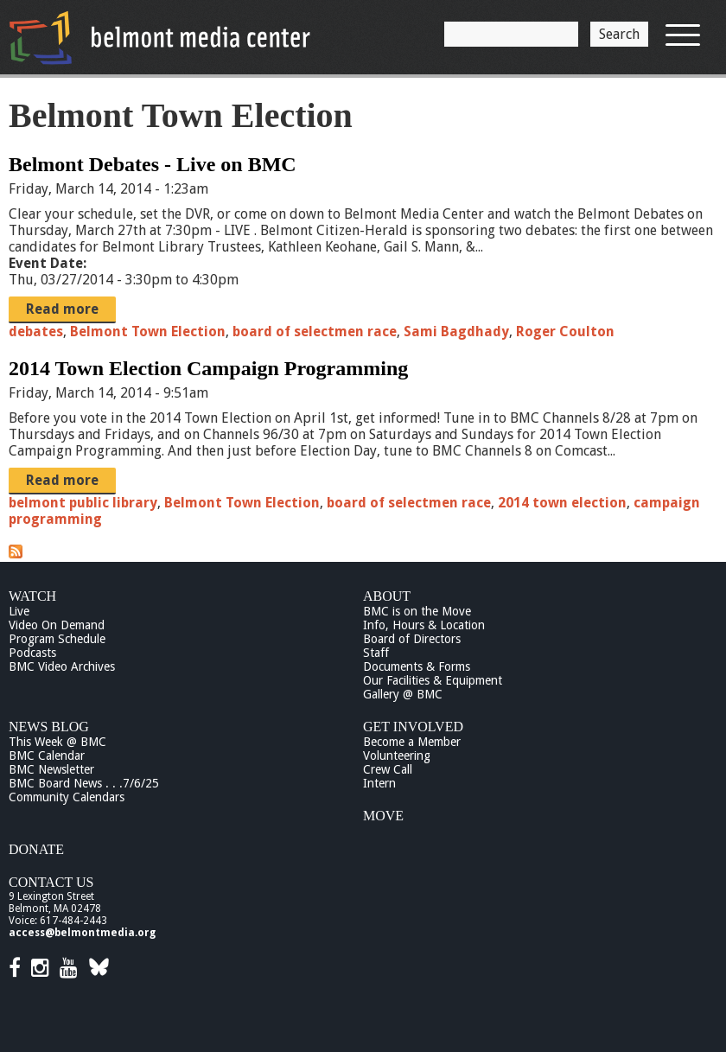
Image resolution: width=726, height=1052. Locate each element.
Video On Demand (57, 625)
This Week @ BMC (57, 742)
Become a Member (412, 742)
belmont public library (83, 502)
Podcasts (32, 653)
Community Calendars (66, 797)
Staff (376, 653)
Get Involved (413, 726)
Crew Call (387, 769)
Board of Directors (412, 639)
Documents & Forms (416, 666)
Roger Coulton (565, 331)
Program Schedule (57, 639)
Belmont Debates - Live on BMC (152, 164)
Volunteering (396, 755)
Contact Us (51, 882)
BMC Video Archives (62, 666)
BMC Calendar (47, 755)
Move (383, 815)
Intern (379, 783)
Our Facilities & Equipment (432, 680)
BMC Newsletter (51, 769)
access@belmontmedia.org (82, 933)
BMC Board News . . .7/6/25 (84, 783)
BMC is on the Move (417, 611)
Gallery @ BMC (403, 694)
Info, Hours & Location (424, 625)
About (387, 596)
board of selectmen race (314, 331)
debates (36, 331)
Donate (36, 849)
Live (19, 611)
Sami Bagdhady (456, 331)
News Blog (49, 726)
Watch (32, 596)
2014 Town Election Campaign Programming (208, 368)
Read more (62, 309)
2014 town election (562, 502)
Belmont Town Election (148, 331)
